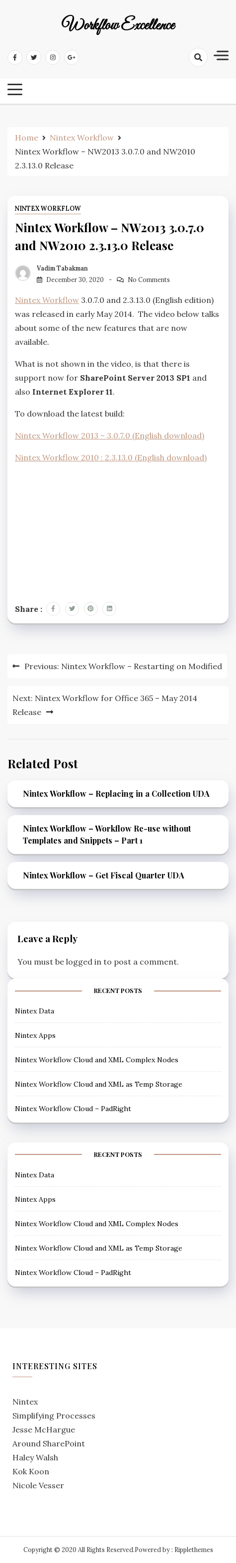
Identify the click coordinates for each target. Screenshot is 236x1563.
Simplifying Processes (53, 1416)
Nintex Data (34, 1010)
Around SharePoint (48, 1443)
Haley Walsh (35, 1457)
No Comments (149, 280)
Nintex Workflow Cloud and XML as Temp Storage (98, 1084)
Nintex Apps (35, 1035)
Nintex (25, 1402)
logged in (83, 962)
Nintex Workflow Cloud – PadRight (73, 1108)
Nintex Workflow (48, 208)
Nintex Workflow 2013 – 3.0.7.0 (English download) (109, 435)
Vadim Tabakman (62, 268)
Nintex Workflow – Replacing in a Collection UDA (116, 793)
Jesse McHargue (43, 1429)
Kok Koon (30, 1471)
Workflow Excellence (118, 26)
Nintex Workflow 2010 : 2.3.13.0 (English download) (111, 457)
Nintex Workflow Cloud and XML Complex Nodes (96, 1059)
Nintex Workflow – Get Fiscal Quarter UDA (103, 875)
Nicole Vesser (38, 1485)
